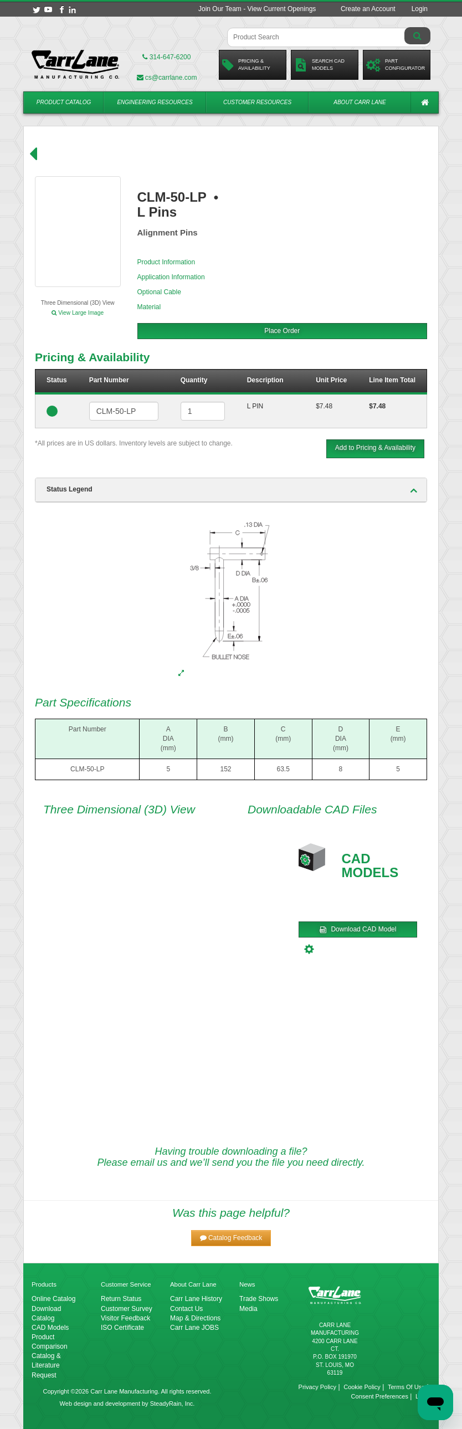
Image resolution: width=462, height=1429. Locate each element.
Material (149, 307)
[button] (231, 1238)
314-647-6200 (166, 57)
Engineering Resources (154, 102)
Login (420, 9)
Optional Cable (159, 292)
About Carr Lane (359, 102)
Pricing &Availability (246, 64)
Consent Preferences (379, 1396)
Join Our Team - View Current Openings (257, 9)
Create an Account (368, 9)
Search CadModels (319, 64)
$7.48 (324, 406)
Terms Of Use (406, 1387)
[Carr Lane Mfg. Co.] (75, 64)
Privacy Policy (317, 1387)
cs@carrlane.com (167, 77)
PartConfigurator (395, 64)
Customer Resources (257, 102)
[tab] (231, 489)
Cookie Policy (362, 1387)
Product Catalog (64, 102)
